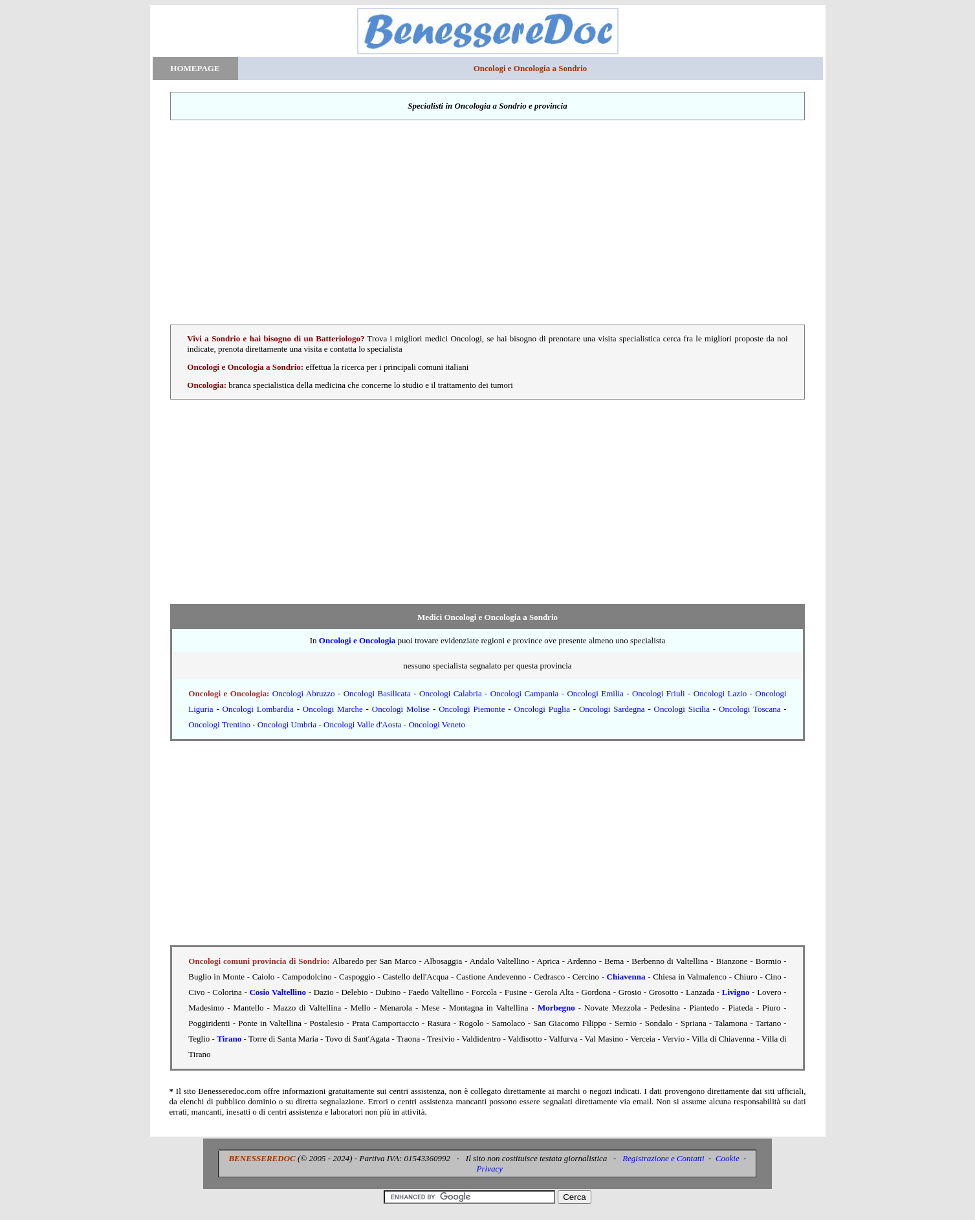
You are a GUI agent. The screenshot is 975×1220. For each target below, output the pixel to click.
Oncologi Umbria (286, 724)
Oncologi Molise (401, 709)
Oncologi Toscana (749, 709)
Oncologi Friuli (658, 693)
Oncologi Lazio (720, 693)
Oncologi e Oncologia (357, 640)
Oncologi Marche (333, 709)
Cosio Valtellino (277, 992)
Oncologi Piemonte (472, 709)
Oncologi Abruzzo (303, 693)
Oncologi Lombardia (258, 709)
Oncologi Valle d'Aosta (362, 724)
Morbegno (556, 1007)
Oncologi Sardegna (612, 709)
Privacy (490, 1168)
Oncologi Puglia (542, 709)
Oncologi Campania (524, 693)
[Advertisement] (488, 222)
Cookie (727, 1158)
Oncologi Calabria (450, 693)
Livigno (736, 992)
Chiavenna (626, 976)
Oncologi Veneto (436, 724)
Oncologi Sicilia (682, 709)
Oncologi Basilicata (377, 693)
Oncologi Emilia (595, 693)
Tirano (229, 1038)
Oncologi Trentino (219, 724)
